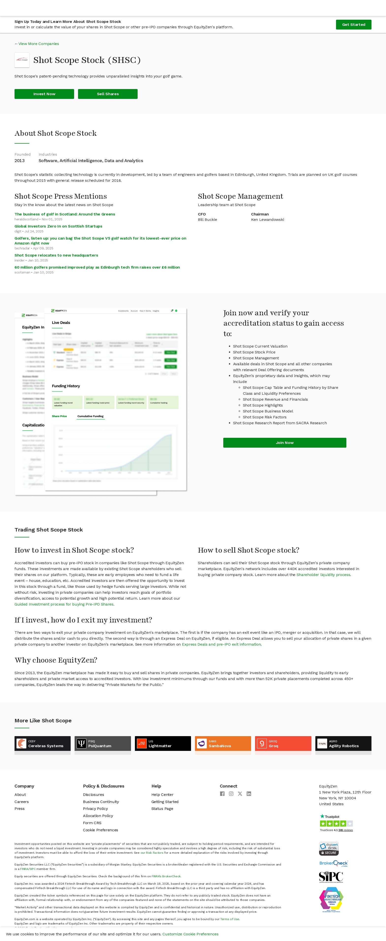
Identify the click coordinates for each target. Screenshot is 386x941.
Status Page (162, 808)
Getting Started (165, 801)
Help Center (162, 794)
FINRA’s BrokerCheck (166, 876)
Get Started (353, 24)
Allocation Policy (98, 815)
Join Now (284, 442)
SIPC (33, 869)
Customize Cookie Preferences (190, 934)
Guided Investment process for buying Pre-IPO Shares (64, 604)
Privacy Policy (95, 808)
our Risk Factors (152, 852)
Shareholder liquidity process (323, 574)
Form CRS (92, 822)
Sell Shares (108, 93)
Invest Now (44, 93)
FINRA (24, 869)
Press (19, 808)
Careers (22, 801)
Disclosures (93, 794)
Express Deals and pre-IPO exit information (221, 644)
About (20, 794)
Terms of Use (229, 919)
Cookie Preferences (100, 830)
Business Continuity (101, 801)
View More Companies (38, 43)
